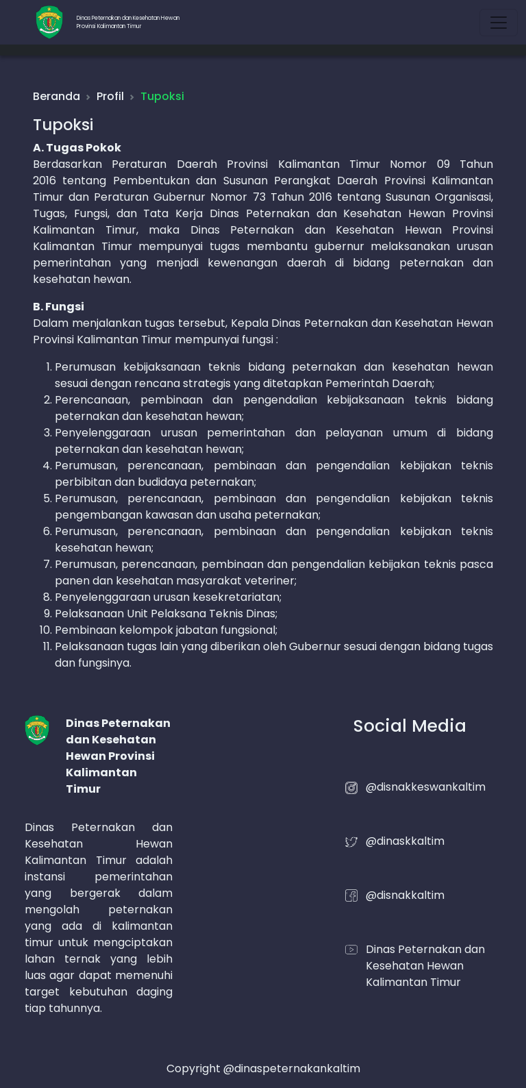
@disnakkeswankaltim (426, 787)
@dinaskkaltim (405, 841)
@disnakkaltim (405, 895)
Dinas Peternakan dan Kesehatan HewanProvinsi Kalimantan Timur (128, 22)
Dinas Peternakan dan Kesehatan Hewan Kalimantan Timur (425, 965)
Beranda (56, 96)
